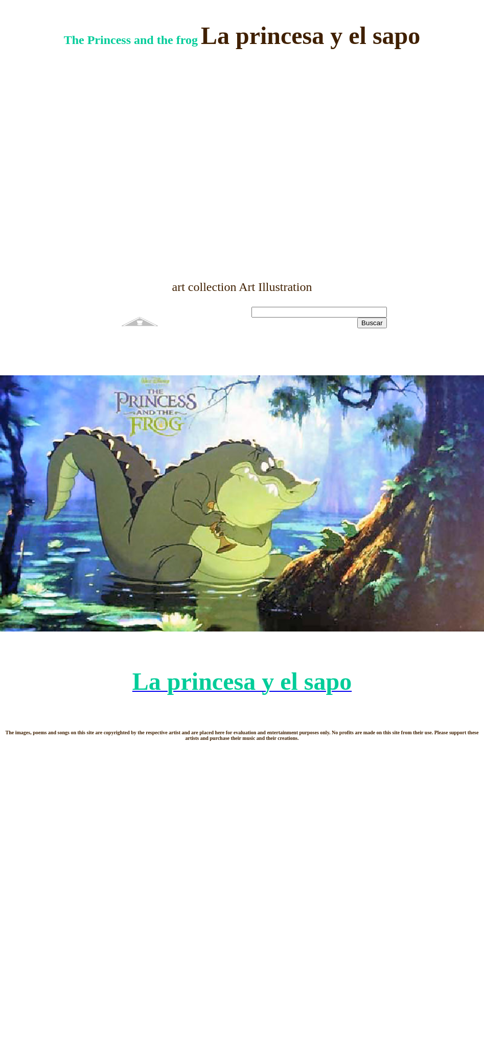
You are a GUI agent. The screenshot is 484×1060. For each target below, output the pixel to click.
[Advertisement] (238, 165)
